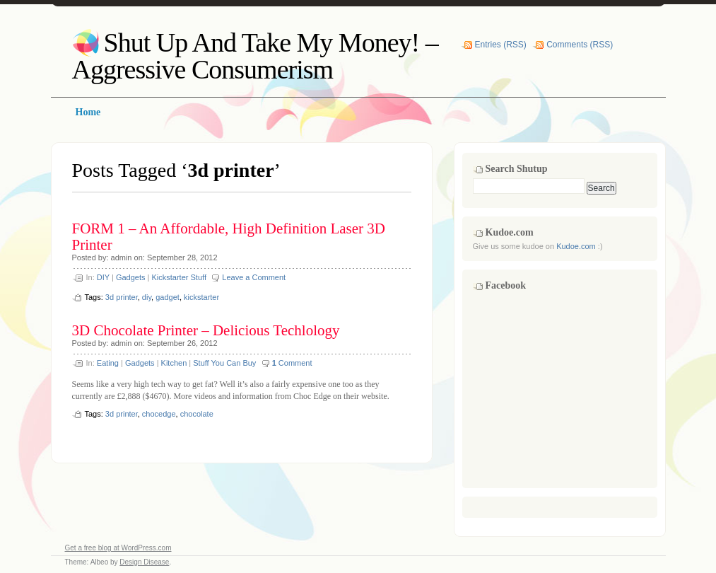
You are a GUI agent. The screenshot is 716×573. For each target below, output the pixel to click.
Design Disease (144, 562)
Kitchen (174, 363)
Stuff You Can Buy (224, 363)
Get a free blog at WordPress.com (118, 548)
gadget (167, 297)
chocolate (196, 414)
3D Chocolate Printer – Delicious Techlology (206, 330)
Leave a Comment (254, 277)
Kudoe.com (576, 246)
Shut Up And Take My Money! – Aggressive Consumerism (255, 56)
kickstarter (201, 297)
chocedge (159, 414)
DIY (103, 277)
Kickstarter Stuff (179, 277)
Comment (292, 363)
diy (146, 297)
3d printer (121, 297)
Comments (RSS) (579, 45)
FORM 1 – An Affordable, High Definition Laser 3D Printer (228, 236)
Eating (108, 363)
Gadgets (131, 277)
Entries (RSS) (501, 45)
